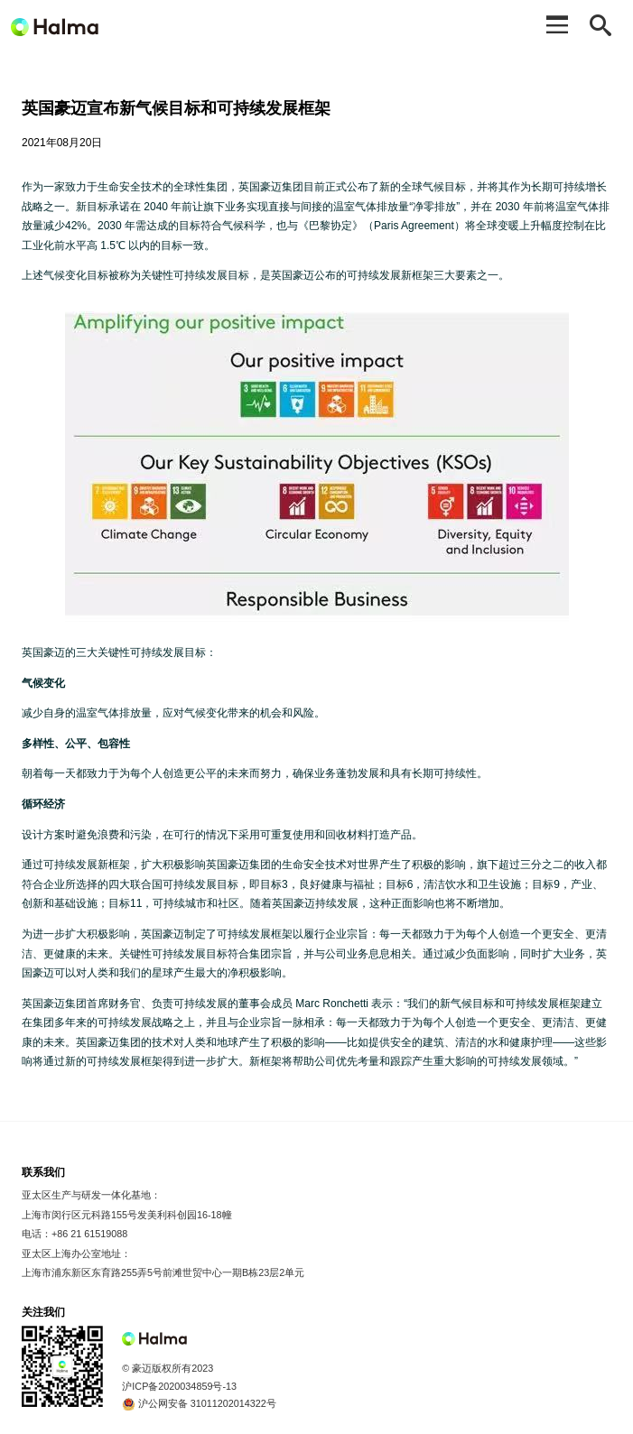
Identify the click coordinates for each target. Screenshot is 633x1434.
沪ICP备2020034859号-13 (179, 1386)
